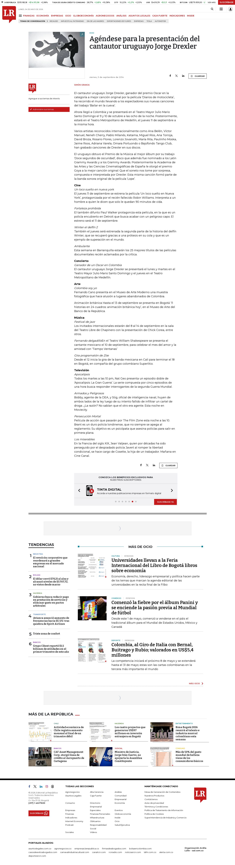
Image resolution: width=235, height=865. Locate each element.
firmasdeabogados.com (114, 848)
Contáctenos (151, 799)
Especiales (95, 810)
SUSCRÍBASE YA (165, 502)
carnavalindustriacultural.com (74, 852)
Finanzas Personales (100, 814)
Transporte (39, 614)
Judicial (118, 748)
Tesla (149, 21)
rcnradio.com (115, 852)
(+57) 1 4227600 (36, 803)
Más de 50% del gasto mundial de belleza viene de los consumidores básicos (189, 757)
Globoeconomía (123, 814)
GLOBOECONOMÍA (83, 15)
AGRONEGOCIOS (105, 15)
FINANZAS (28, 15)
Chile (56, 723)
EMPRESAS (57, 15)
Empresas (138, 21)
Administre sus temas (42, 109)
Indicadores (71, 817)
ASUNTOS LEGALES (139, 15)
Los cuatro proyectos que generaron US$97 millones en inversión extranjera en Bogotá (130, 732)
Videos (93, 832)
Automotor (160, 21)
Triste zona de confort (46, 633)
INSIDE (190, 15)
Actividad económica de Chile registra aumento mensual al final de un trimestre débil (69, 732)
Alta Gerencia (96, 792)
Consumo (180, 748)
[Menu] (20, 16)
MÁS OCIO (194, 683)
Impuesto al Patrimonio (72, 21)
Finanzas (69, 814)
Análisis (118, 792)
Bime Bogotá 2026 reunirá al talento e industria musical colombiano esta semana (188, 733)
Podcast (69, 825)
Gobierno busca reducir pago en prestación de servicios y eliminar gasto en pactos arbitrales (51, 601)
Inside (117, 817)
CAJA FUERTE (159, 15)
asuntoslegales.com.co (39, 848)
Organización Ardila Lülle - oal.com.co (195, 849)
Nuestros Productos (154, 795)
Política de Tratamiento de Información (164, 810)
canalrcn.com (99, 852)
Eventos (119, 810)
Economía (120, 803)
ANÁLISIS (121, 15)
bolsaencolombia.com (140, 848)
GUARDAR (198, 76)
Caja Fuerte (96, 795)
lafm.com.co (150, 852)
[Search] (212, 9)
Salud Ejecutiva (122, 825)
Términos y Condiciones (156, 806)
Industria (38, 554)
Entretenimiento (184, 723)
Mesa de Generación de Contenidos (162, 792)
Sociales (69, 832)
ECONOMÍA (43, 15)
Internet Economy (74, 821)
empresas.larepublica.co (86, 848)
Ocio (117, 821)
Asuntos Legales (73, 795)
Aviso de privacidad (154, 803)
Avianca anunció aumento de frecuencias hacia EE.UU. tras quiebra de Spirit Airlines (51, 621)
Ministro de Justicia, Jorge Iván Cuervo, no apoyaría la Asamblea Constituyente (128, 757)
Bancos (37, 642)
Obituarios (95, 821)
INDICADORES (177, 15)
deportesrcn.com (37, 856)
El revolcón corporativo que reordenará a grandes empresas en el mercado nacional (50, 562)
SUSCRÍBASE (226, 2)
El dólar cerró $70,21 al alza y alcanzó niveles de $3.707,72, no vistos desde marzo (50, 581)
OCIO (68, 15)
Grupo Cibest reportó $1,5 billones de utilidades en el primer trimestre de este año (51, 648)
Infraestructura (97, 817)
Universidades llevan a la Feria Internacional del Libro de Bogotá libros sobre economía (154, 565)
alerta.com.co (166, 852)
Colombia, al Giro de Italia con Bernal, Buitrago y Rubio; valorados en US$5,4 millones (152, 650)
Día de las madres (95, 21)
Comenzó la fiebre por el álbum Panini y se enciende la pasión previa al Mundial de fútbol (154, 608)
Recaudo (54, 21)
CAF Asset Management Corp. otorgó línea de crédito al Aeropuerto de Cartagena (69, 757)
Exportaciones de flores (119, 21)
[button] (78, 491)
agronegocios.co (62, 848)
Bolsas (36, 575)
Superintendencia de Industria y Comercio (166, 817)
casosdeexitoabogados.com (42, 852)
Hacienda (37, 593)
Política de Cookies (154, 814)
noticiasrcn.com (133, 852)
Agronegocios (72, 792)
